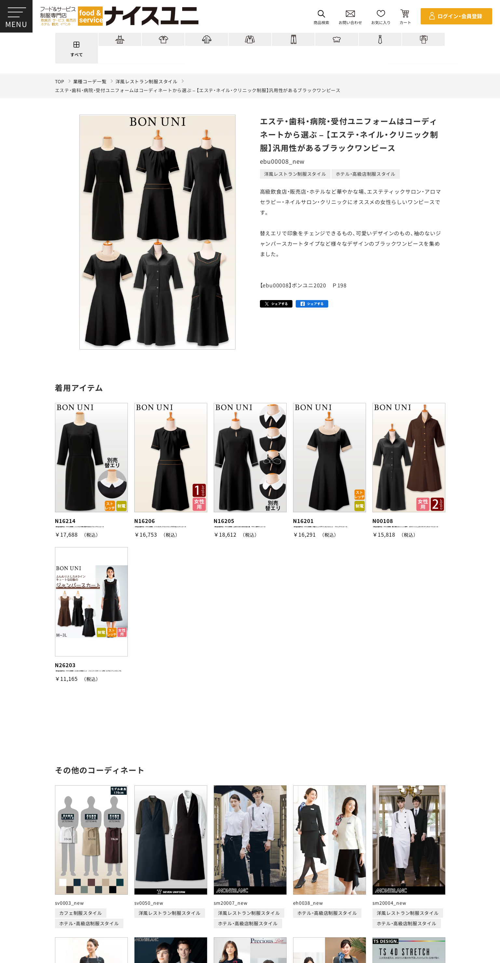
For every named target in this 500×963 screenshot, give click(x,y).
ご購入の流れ (57, 921)
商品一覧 (104, 897)
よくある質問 (390, 897)
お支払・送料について (159, 921)
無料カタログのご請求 (363, 921)
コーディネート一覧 (148, 897)
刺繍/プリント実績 (203, 897)
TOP (59, 81)
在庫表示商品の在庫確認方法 (426, 921)
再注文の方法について (104, 921)
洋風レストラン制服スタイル (146, 81)
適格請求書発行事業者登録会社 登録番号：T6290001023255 (250, 875)
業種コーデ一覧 (90, 81)
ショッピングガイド (259, 897)
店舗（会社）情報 (347, 897)
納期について (205, 921)
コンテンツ (305, 897)
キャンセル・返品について (256, 921)
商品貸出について (310, 921)
